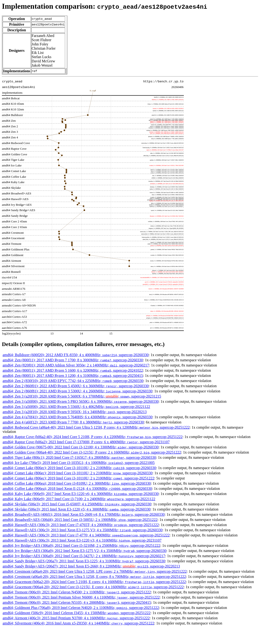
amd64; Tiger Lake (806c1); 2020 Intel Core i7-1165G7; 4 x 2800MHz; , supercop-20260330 (79, 457)
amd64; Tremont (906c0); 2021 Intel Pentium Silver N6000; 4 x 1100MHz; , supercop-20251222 (81, 597)
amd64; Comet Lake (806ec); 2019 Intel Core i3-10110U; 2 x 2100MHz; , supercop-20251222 (78, 478)
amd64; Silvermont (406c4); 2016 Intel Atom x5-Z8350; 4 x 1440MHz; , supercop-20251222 (78, 623)
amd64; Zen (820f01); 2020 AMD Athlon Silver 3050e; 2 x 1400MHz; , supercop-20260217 (76, 365)
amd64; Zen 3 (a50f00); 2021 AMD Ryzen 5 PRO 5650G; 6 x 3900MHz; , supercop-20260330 (80, 401)
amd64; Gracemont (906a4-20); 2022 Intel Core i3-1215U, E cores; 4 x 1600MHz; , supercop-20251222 (93, 587)
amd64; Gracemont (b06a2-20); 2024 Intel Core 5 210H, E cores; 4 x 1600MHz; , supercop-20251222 (94, 582)
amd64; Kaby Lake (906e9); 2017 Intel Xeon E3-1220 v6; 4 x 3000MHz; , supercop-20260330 (80, 494)
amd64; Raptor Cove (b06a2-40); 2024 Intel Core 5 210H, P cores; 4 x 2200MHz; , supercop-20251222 (92, 437)
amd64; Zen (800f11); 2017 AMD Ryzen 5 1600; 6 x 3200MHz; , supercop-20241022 (73, 370)
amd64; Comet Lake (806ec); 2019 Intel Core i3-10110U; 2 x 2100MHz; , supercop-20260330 (79, 468)
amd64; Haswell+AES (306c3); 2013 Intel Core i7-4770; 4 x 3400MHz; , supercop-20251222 (86, 535)
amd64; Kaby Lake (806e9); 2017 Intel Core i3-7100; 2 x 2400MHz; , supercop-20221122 (79, 499)
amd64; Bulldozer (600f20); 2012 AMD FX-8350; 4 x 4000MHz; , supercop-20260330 (76, 355)
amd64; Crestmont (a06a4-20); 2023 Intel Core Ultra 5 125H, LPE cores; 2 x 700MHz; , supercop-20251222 (95, 571)
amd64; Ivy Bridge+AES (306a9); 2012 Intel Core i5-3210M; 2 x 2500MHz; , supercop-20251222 (81, 545)
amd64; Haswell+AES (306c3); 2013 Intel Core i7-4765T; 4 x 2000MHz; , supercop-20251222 (81, 525)
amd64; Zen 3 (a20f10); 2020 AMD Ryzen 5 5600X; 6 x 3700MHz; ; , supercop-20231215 (82, 396)
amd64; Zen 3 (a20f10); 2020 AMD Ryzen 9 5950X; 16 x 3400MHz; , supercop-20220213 (75, 412)
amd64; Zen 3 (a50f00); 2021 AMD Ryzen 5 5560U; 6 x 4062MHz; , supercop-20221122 (76, 407)
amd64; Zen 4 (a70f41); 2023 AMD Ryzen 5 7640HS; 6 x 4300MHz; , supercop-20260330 (77, 417)
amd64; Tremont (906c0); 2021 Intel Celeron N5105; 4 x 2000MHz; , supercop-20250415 (77, 602)
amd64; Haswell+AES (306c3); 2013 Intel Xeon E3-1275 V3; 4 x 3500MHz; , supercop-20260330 (82, 530)
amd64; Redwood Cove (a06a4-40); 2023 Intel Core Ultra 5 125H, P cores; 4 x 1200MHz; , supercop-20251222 (96, 427)
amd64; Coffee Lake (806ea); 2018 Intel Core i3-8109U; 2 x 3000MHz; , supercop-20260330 (77, 483)
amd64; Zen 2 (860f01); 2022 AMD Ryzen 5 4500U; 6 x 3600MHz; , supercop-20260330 (76, 386)
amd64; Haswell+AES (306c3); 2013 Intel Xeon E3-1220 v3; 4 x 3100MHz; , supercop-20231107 (82, 540)
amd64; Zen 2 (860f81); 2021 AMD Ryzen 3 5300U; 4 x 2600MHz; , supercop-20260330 (77, 391)
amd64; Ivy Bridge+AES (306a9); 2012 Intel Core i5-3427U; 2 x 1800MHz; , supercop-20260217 (84, 556)
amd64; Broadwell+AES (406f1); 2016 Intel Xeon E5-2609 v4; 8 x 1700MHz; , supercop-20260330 (84, 514)
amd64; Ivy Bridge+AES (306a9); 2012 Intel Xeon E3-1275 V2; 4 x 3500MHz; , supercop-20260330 (84, 551)
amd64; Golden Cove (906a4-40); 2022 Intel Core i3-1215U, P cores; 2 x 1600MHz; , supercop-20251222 (92, 452)
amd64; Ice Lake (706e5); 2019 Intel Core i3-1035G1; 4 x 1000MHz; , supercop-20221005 (79, 463)
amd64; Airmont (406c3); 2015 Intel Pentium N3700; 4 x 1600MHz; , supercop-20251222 (76, 618)
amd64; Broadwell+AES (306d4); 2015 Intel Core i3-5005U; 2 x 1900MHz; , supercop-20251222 (80, 520)
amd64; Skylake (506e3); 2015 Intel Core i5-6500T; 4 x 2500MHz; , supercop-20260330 (77, 504)
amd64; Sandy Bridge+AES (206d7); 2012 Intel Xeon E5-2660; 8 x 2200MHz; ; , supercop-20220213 (91, 566)
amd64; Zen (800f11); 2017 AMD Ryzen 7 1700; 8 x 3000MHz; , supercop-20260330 (73, 360)
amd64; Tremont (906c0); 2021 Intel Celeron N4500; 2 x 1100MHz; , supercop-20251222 (77, 592)
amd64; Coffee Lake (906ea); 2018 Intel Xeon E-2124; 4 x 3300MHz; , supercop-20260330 (77, 489)
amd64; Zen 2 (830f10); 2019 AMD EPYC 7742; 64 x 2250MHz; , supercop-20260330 (73, 381)
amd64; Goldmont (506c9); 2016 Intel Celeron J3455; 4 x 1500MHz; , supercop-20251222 (76, 613)
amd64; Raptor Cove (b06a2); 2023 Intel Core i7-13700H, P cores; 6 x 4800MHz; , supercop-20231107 (86, 442)
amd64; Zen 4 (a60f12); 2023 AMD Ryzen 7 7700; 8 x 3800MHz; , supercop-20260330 (73, 422)
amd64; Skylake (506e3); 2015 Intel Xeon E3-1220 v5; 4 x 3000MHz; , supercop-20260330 (76, 509)
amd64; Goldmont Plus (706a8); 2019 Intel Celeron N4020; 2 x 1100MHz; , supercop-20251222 (81, 608)
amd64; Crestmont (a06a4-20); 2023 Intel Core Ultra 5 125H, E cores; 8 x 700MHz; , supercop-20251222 (94, 577)
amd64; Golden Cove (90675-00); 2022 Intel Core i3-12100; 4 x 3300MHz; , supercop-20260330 (80, 447)
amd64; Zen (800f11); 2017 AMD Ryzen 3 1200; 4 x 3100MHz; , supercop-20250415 (73, 376)
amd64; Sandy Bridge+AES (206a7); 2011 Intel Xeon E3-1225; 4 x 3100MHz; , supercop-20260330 (84, 561)
